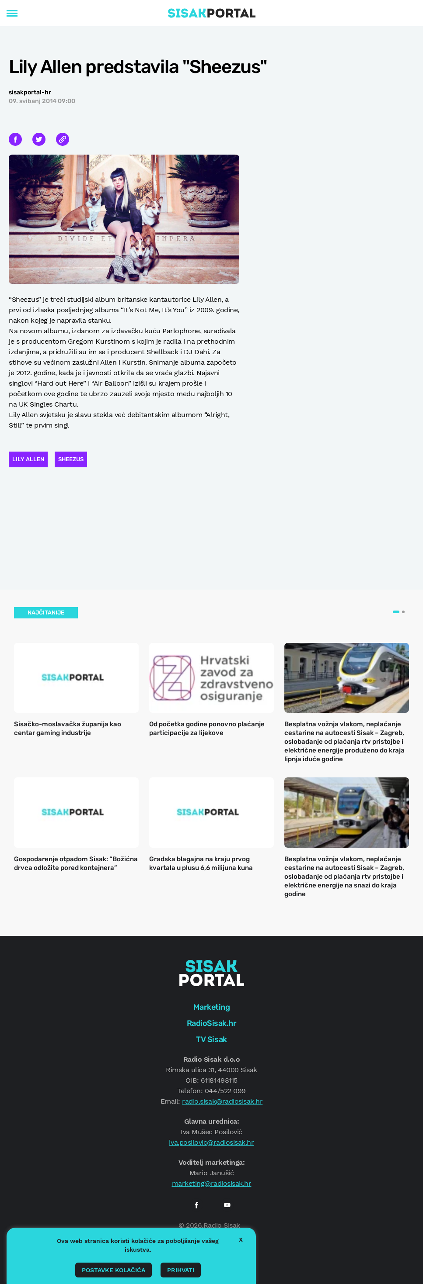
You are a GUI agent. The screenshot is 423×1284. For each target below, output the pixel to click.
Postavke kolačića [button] (113, 1270)
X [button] (241, 1239)
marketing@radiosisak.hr (212, 1183)
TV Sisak (211, 1039)
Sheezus (71, 459)
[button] (396, 612)
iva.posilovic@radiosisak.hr (211, 1142)
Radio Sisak (221, 1225)
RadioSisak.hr (212, 1023)
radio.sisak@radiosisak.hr (222, 1101)
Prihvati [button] (180, 1270)
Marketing (211, 1007)
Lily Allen (28, 459)
